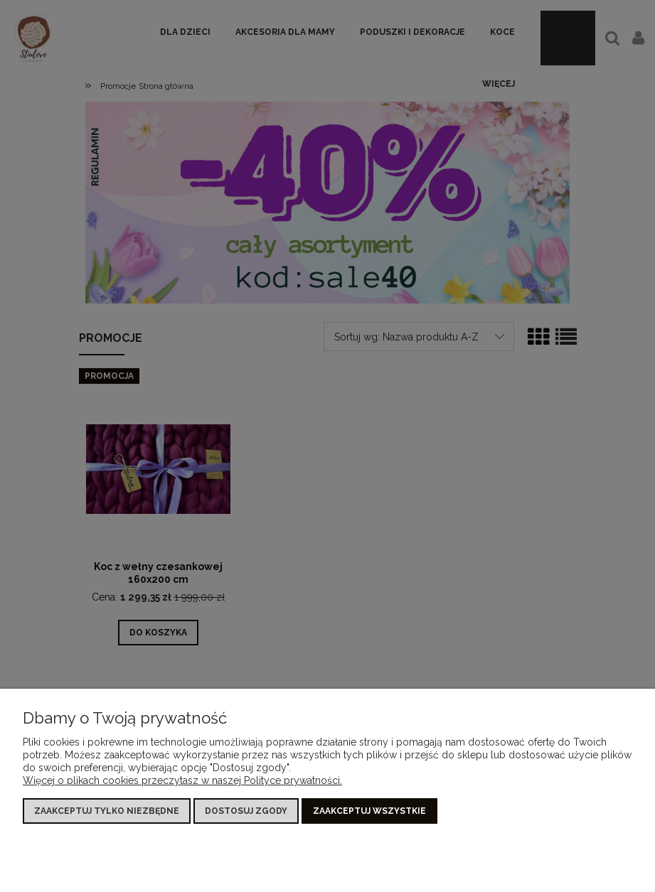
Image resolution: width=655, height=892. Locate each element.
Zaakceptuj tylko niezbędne (106, 811)
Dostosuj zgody (246, 811)
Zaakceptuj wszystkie (369, 811)
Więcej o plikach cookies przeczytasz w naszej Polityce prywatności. (182, 780)
